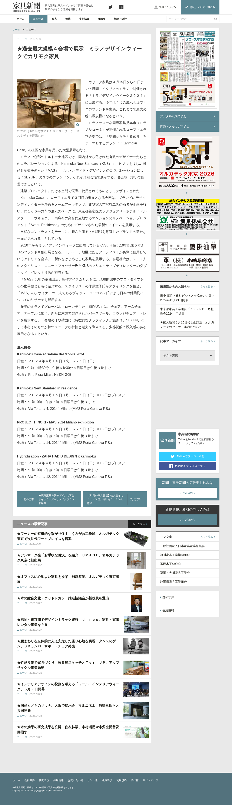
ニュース (38, 18)
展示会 (101, 18)
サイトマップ (150, 780)
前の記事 (28, 499)
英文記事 (84, 18)
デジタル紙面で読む (187, 116)
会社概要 (29, 780)
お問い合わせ (75, 780)
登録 (161, 7)
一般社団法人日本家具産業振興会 (182, 546)
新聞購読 (44, 780)
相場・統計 (120, 18)
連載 (67, 18)
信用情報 (167, 610)
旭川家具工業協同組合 (175, 555)
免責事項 (107, 780)
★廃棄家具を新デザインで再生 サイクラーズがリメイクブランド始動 (58, 499)
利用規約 (121, 780)
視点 (54, 18)
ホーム (20, 18)
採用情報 (58, 780)
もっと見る (139, 524)
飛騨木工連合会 (170, 564)
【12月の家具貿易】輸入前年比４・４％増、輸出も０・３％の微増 (105, 499)
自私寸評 (167, 597)
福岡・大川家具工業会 (175, 572)
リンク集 (92, 780)
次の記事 (136, 499)
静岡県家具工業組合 (173, 581)
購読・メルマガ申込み (187, 126)
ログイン (171, 7)
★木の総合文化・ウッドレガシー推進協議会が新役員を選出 (63, 598)
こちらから (187, 492)
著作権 (135, 780)
